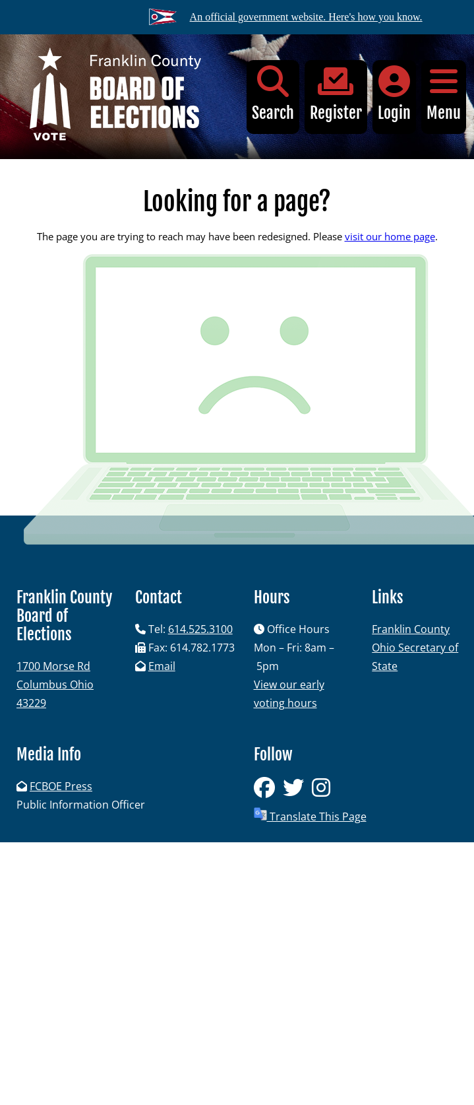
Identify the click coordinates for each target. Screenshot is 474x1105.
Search (273, 94)
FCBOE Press (61, 786)
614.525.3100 (200, 629)
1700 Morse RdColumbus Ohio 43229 (55, 684)
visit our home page (390, 236)
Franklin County (411, 629)
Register (336, 94)
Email (161, 666)
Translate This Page (310, 815)
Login (394, 94)
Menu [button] (444, 94)
